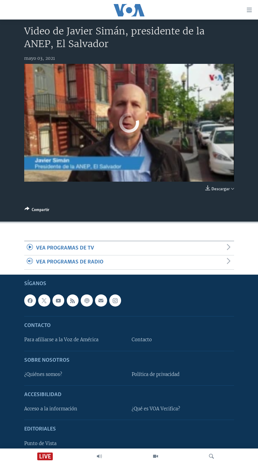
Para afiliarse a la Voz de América (61, 339)
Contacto (142, 339)
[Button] (37, 211)
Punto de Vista (40, 443)
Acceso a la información (50, 409)
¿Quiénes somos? (43, 374)
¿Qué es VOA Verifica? (156, 409)
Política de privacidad (155, 374)
